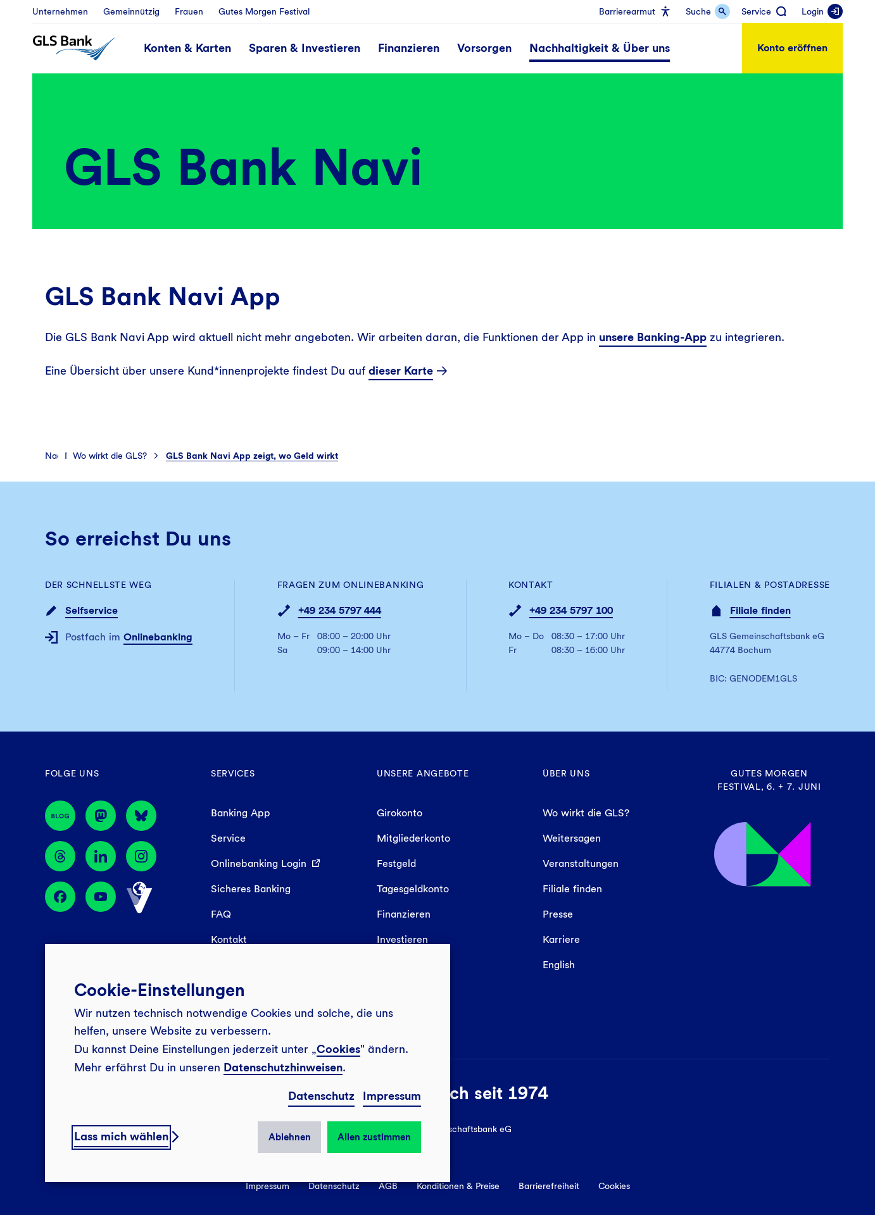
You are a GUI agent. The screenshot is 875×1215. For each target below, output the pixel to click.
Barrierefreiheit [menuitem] (549, 1186)
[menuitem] (60, 11)
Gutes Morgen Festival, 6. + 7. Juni (769, 780)
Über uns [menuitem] (566, 773)
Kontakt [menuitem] (229, 939)
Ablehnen (289, 1137)
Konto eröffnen (792, 48)
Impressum (392, 1095)
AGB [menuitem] (388, 1186)
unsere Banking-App (653, 337)
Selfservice (91, 610)
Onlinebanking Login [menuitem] (258, 863)
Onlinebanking (157, 637)
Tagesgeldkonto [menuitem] (413, 889)
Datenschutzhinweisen (283, 1067)
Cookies (338, 1049)
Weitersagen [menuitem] (572, 838)
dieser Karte (400, 370)
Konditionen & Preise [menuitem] (458, 1186)
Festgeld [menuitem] (396, 863)
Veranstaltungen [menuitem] (581, 863)
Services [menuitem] (233, 773)
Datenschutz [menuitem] (334, 1186)
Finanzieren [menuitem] (404, 914)
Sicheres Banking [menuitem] (251, 889)
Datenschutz (321, 1095)
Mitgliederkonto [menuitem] (413, 838)
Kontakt (530, 585)
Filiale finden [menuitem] (572, 889)
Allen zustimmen (374, 1137)
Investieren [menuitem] (402, 939)
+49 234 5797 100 (571, 610)
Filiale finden (760, 610)
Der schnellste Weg (98, 585)
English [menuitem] (559, 965)
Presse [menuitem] (558, 914)
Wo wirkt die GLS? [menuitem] (586, 813)
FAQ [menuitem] (221, 914)
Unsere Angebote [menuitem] (423, 773)
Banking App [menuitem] (240, 813)
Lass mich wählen (121, 1136)
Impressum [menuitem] (267, 1186)
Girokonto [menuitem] (399, 813)
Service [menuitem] (228, 838)
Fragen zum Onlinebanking (350, 585)
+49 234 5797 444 (339, 610)
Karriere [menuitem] (561, 939)
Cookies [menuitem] (614, 1186)
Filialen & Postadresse (770, 585)
